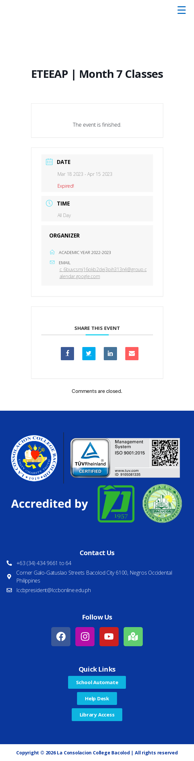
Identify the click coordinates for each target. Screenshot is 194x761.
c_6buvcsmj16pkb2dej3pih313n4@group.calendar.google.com (103, 272)
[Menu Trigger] (181, 9)
